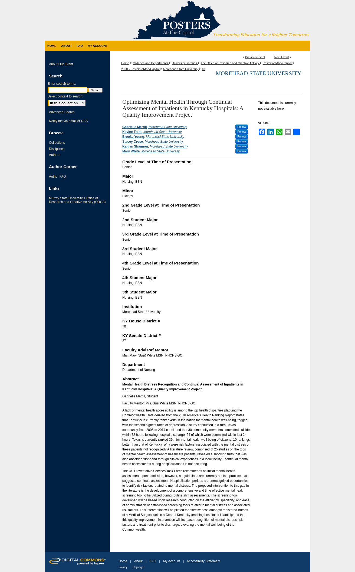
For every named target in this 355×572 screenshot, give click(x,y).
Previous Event (255, 57)
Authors (54, 155)
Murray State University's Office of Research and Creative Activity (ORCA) (77, 200)
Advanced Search (62, 112)
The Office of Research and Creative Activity (230, 63)
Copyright (138, 567)
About (138, 561)
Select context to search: (65, 96)
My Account (171, 561)
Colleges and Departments (151, 63)
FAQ (153, 561)
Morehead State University (181, 69)
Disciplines (56, 149)
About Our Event (61, 64)
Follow (241, 126)
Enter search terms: (62, 84)
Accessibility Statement (203, 561)
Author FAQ (57, 176)
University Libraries (185, 63)
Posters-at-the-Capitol (277, 63)
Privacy (123, 567)
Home (125, 63)
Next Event (281, 57)
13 (203, 69)
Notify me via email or (68, 121)
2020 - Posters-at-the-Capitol (140, 69)
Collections (57, 143)
